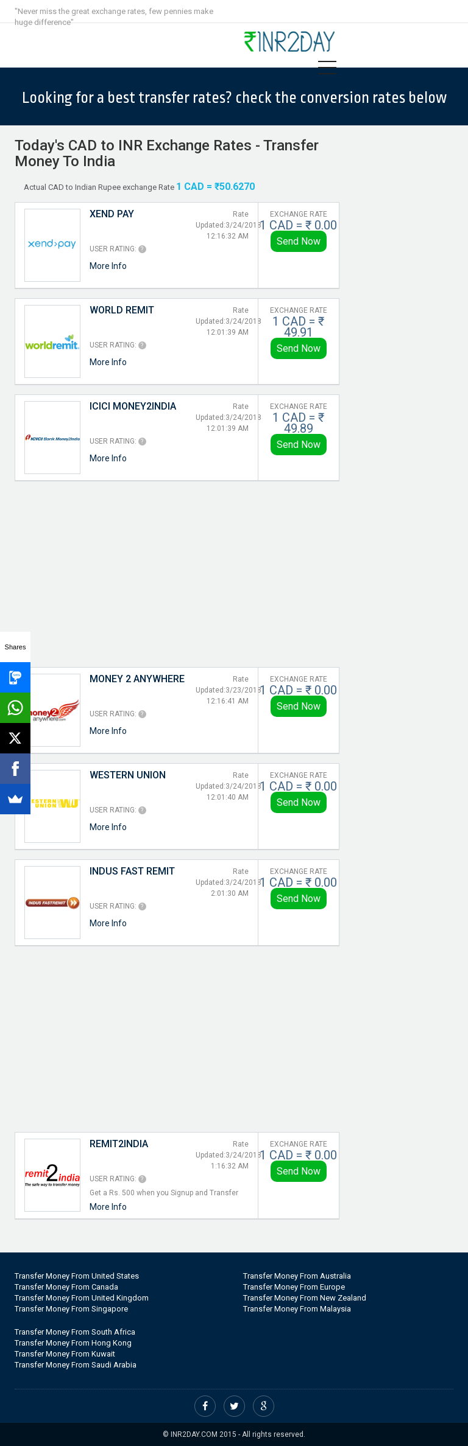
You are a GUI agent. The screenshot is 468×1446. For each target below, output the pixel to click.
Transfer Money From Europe (294, 1286)
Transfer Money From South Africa (75, 1331)
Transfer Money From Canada (66, 1286)
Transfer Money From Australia (297, 1275)
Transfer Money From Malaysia (297, 1308)
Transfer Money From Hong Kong (73, 1342)
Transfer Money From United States (77, 1275)
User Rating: (113, 249)
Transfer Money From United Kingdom (82, 1297)
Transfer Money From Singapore (71, 1308)
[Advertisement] (177, 572)
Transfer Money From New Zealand (304, 1297)
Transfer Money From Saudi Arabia (75, 1364)
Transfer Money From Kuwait (65, 1353)
